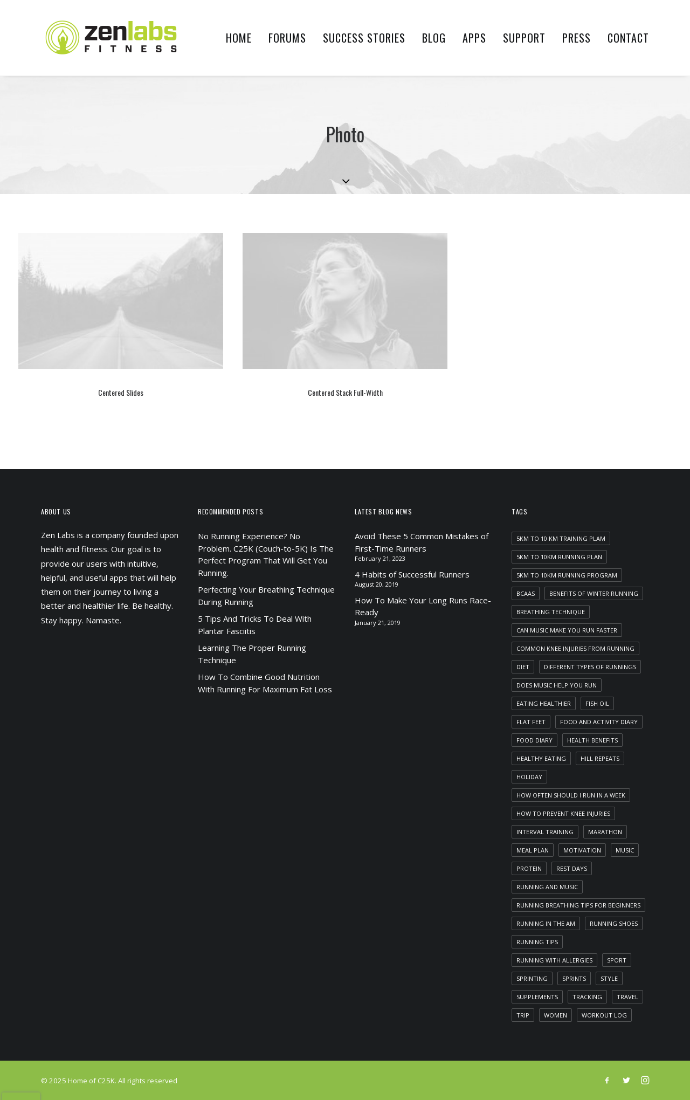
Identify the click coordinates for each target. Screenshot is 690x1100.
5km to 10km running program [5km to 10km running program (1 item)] (566, 575)
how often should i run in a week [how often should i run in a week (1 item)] (570, 795)
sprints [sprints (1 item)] (574, 978)
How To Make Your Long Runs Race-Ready (423, 606)
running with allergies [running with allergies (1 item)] (554, 960)
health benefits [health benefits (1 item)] (592, 740)
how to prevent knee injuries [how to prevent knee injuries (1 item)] (563, 813)
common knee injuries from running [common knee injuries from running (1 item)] (575, 648)
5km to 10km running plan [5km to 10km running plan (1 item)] (559, 557)
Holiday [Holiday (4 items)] (529, 777)
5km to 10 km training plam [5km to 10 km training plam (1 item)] (560, 538)
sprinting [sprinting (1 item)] (532, 978)
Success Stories (364, 38)
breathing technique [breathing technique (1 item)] (550, 612)
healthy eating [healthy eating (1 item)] (541, 758)
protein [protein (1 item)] (529, 868)
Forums (287, 38)
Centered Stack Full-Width (345, 392)
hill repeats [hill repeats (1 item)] (600, 758)
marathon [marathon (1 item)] (605, 832)
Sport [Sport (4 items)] (616, 960)
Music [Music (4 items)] (625, 850)
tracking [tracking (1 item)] (587, 997)
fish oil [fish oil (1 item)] (597, 703)
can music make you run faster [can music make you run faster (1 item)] (566, 630)
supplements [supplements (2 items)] (537, 997)
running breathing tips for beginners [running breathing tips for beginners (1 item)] (578, 905)
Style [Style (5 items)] (609, 978)
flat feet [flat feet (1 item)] (531, 722)
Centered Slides (120, 392)
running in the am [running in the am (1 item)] (545, 923)
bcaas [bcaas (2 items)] (525, 593)
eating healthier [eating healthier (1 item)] (543, 703)
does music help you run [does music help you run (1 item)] (556, 685)
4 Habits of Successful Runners (412, 574)
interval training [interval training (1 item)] (545, 832)
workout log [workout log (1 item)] (604, 1015)
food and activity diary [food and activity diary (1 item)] (599, 722)
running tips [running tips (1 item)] (537, 942)
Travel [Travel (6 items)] (627, 997)
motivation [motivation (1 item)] (582, 850)
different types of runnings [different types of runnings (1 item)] (590, 667)
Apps (474, 38)
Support (524, 38)
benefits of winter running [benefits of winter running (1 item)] (593, 593)
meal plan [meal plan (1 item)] (532, 850)
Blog (434, 38)
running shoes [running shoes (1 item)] (614, 923)
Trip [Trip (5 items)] (522, 1015)
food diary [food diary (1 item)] (534, 740)
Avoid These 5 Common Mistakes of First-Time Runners (421, 542)
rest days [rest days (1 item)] (571, 868)
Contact (628, 38)
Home (239, 38)
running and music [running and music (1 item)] (547, 887)
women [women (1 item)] (555, 1015)
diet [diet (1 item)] (522, 667)
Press (576, 38)
